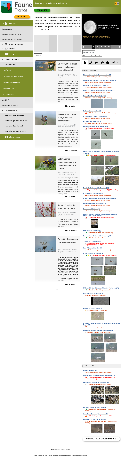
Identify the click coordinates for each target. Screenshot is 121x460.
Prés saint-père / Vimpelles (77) (93, 293)
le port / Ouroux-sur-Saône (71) (93, 253)
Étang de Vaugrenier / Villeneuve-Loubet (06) (97, 75)
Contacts (63, 449)
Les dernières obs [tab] (88, 52)
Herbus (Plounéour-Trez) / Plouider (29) (95, 126)
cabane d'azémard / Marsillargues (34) (95, 203)
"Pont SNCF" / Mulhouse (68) (92, 241)
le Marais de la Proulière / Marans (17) (95, 116)
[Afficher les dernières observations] (92, 56)
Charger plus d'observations (101, 439)
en (118, 3)
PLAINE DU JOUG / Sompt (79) (92, 308)
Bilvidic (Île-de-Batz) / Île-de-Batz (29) (94, 419)
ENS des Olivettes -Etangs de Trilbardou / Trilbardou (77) (101, 288)
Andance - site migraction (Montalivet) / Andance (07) (99, 80)
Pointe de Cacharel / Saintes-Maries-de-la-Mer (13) (99, 90)
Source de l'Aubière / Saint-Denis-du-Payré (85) (98, 330)
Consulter (42, 10)
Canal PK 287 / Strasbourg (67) (92, 231)
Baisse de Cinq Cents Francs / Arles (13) (96, 85)
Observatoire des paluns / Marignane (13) (96, 382)
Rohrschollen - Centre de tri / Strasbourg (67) (97, 236)
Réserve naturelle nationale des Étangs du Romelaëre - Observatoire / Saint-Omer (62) (100, 214)
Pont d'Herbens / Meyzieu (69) (92, 248)
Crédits (68, 449)
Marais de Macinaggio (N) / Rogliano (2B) (96, 188)
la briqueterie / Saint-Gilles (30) (93, 193)
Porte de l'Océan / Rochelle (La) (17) (94, 407)
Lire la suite (71, 106)
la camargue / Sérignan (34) (91, 209)
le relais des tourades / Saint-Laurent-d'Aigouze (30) (99, 198)
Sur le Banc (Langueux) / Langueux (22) (95, 414)
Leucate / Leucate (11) (90, 370)
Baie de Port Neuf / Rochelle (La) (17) (94, 96)
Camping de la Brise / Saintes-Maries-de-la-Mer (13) (99, 375)
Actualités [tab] (38, 55)
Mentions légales (55, 449)
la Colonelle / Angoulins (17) (92, 111)
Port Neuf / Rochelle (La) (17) (92, 121)
